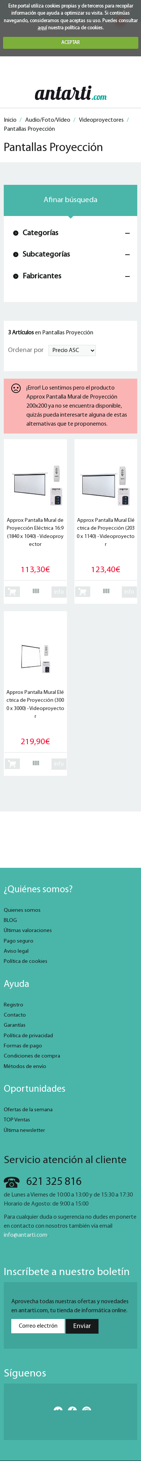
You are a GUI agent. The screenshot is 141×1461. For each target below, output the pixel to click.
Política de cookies (25, 961)
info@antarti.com (25, 1235)
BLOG (10, 920)
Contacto (15, 1015)
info (59, 592)
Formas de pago (23, 1046)
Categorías (40, 233)
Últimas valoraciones (28, 931)
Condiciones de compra (32, 1056)
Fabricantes (42, 276)
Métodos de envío (25, 1067)
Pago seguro (18, 941)
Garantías (15, 1025)
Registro (13, 1005)
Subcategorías (46, 254)
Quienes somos (22, 910)
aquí (42, 28)
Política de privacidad (28, 1036)
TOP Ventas (17, 1120)
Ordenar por (26, 350)
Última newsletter (24, 1130)
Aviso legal (16, 951)
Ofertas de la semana (28, 1110)
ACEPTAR (70, 42)
